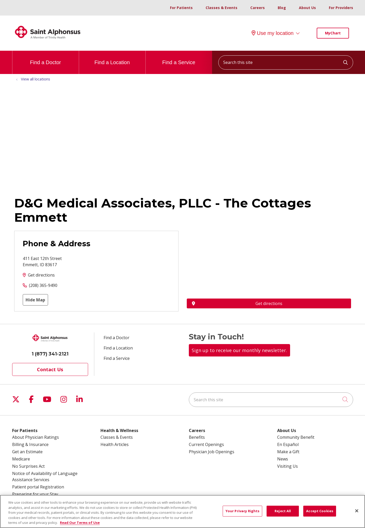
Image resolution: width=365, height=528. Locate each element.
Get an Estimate (27, 452)
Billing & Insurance (30, 444)
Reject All (283, 511)
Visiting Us (287, 466)
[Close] (356, 511)
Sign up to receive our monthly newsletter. (239, 350)
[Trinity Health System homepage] (47, 41)
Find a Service (178, 58)
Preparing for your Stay (35, 494)
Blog (282, 7)
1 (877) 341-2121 (50, 354)
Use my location (272, 33)
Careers (257, 7)
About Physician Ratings (35, 437)
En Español (288, 444)
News (282, 459)
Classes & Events (221, 7)
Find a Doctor (45, 58)
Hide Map (35, 300)
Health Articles (114, 444)
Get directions (41, 275)
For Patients (181, 7)
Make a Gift (288, 452)
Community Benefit (295, 437)
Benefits (197, 437)
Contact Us (50, 369)
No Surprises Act (28, 466)
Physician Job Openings (211, 452)
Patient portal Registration (38, 487)
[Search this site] (285, 62)
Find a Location (112, 58)
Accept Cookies (319, 511)
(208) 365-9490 (43, 285)
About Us (307, 7)
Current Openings (206, 444)
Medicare (21, 459)
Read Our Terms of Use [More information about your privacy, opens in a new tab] (80, 522)
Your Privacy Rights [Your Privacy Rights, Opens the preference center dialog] (242, 511)
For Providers (341, 7)
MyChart (333, 33)
